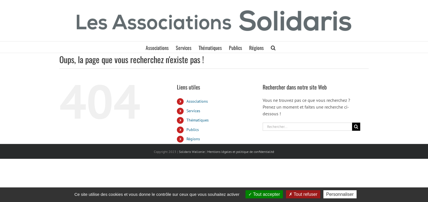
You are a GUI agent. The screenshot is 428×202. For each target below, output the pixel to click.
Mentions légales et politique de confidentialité (240, 152)
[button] (285, 47)
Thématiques (197, 120)
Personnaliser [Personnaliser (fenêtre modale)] (340, 194)
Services (193, 110)
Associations (197, 101)
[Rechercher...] (307, 127)
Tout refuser (303, 194)
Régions (193, 138)
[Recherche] (356, 127)
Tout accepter (264, 194)
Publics (192, 129)
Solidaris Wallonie (192, 152)
